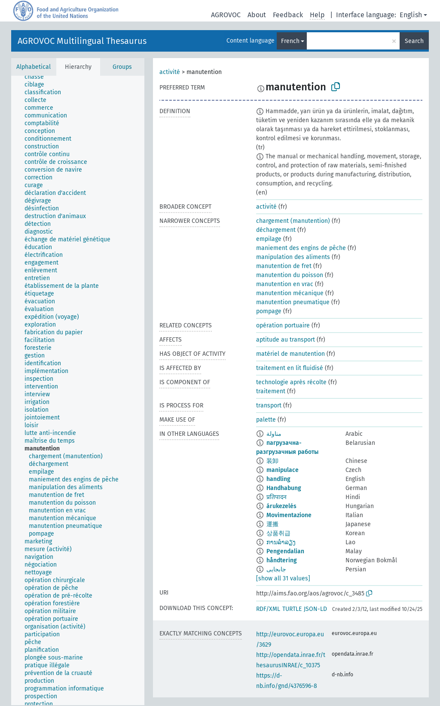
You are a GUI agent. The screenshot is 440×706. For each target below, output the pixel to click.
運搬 (272, 524)
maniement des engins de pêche (301, 248)
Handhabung (283, 488)
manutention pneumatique (293, 302)
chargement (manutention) (293, 221)
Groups (122, 67)
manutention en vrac (284, 284)
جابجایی (276, 569)
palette (266, 419)
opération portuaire (283, 325)
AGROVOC (226, 15)
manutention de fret (284, 266)
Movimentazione (289, 515)
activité (169, 72)
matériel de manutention (290, 354)
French (290, 41)
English (411, 15)
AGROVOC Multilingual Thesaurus (82, 41)
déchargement (276, 230)
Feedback (288, 15)
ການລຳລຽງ (281, 542)
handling (278, 479)
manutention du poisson (289, 275)
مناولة (273, 434)
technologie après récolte (291, 382)
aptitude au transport (285, 339)
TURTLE (292, 609)
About (257, 15)
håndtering (281, 560)
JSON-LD (315, 609)
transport (268, 405)
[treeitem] (38, 77)
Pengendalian (285, 551)
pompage (268, 311)
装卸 (272, 461)
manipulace (282, 470)
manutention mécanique (290, 293)
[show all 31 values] (283, 578)
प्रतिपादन (276, 497)
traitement (270, 391)
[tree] (77, 390)
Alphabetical (33, 67)
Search (414, 41)
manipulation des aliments (293, 257)
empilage (268, 239)
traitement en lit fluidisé (289, 368)
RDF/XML (268, 609)
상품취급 (278, 533)
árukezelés (281, 506)
